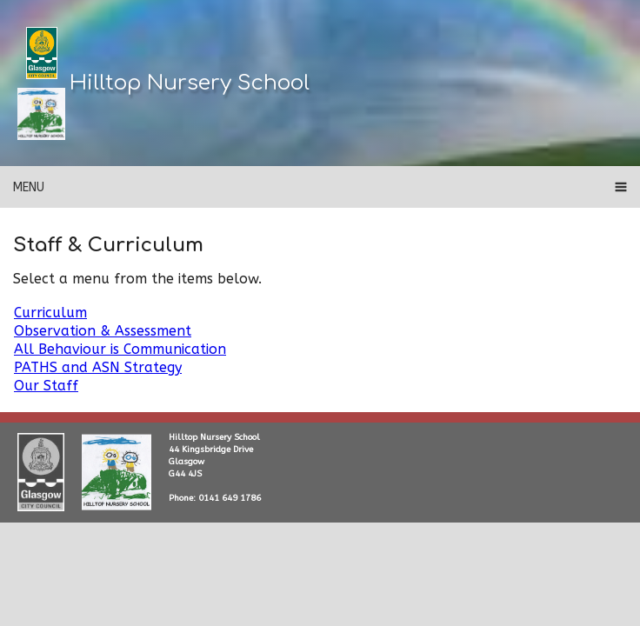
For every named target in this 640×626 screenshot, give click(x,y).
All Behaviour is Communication (120, 349)
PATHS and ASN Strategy (98, 367)
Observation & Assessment (102, 331)
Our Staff (46, 385)
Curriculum (50, 312)
